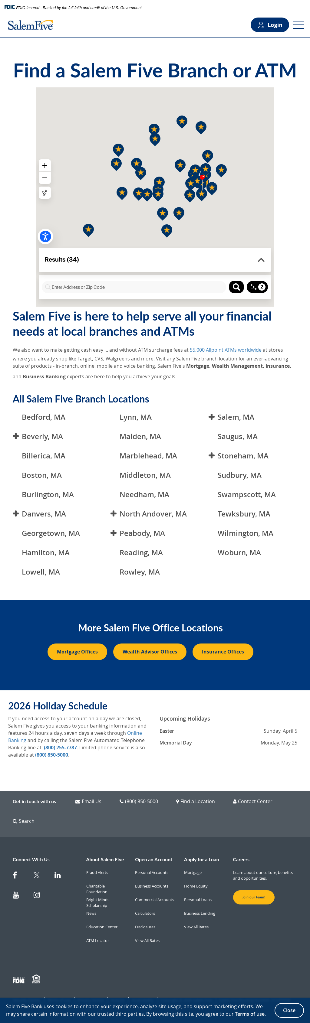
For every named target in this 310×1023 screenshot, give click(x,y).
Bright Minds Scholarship (97, 902)
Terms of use (250, 1014)
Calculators (145, 913)
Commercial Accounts (154, 899)
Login (269, 25)
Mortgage (193, 872)
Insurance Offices (223, 651)
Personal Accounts (151, 872)
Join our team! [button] (253, 897)
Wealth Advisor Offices (150, 651)
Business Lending (199, 913)
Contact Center (252, 801)
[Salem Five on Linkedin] (61, 876)
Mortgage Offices (77, 651)
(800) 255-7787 (60, 747)
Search (24, 821)
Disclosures (145, 927)
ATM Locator (97, 940)
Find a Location (195, 801)
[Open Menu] (298, 25)
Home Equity (196, 886)
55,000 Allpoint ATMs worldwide (226, 350)
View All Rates (147, 940)
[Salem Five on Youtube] (19, 896)
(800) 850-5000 (51, 754)
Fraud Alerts (97, 872)
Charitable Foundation (96, 889)
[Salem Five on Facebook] (19, 876)
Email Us (88, 801)
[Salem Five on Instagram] (40, 896)
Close (289, 1010)
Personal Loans (198, 899)
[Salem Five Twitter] (40, 876)
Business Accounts (151, 886)
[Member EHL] (37, 979)
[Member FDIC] (19, 979)
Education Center (101, 927)
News (91, 913)
